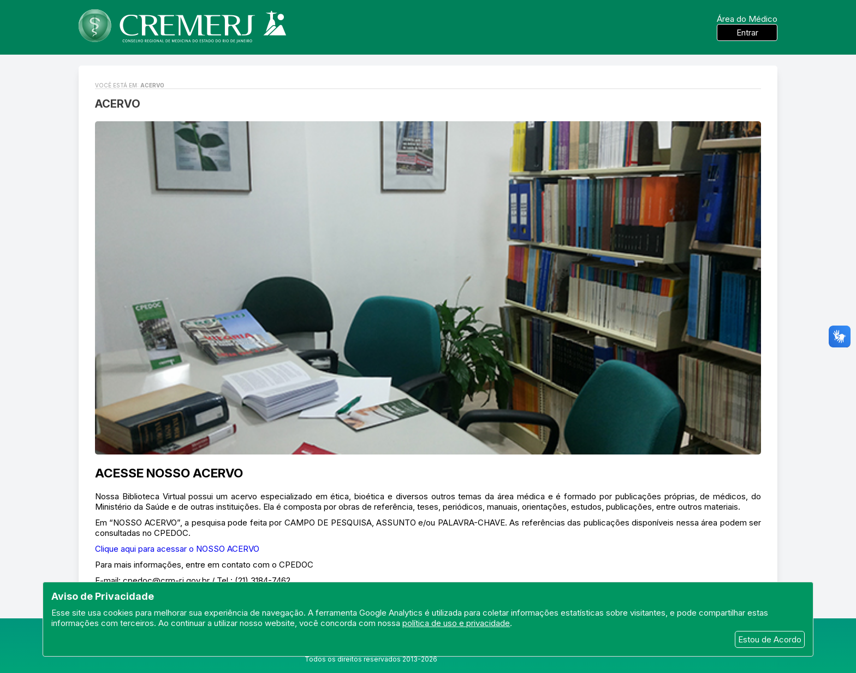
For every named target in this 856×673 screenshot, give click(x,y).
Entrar (747, 32)
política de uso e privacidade (456, 623)
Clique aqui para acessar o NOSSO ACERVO (177, 549)
